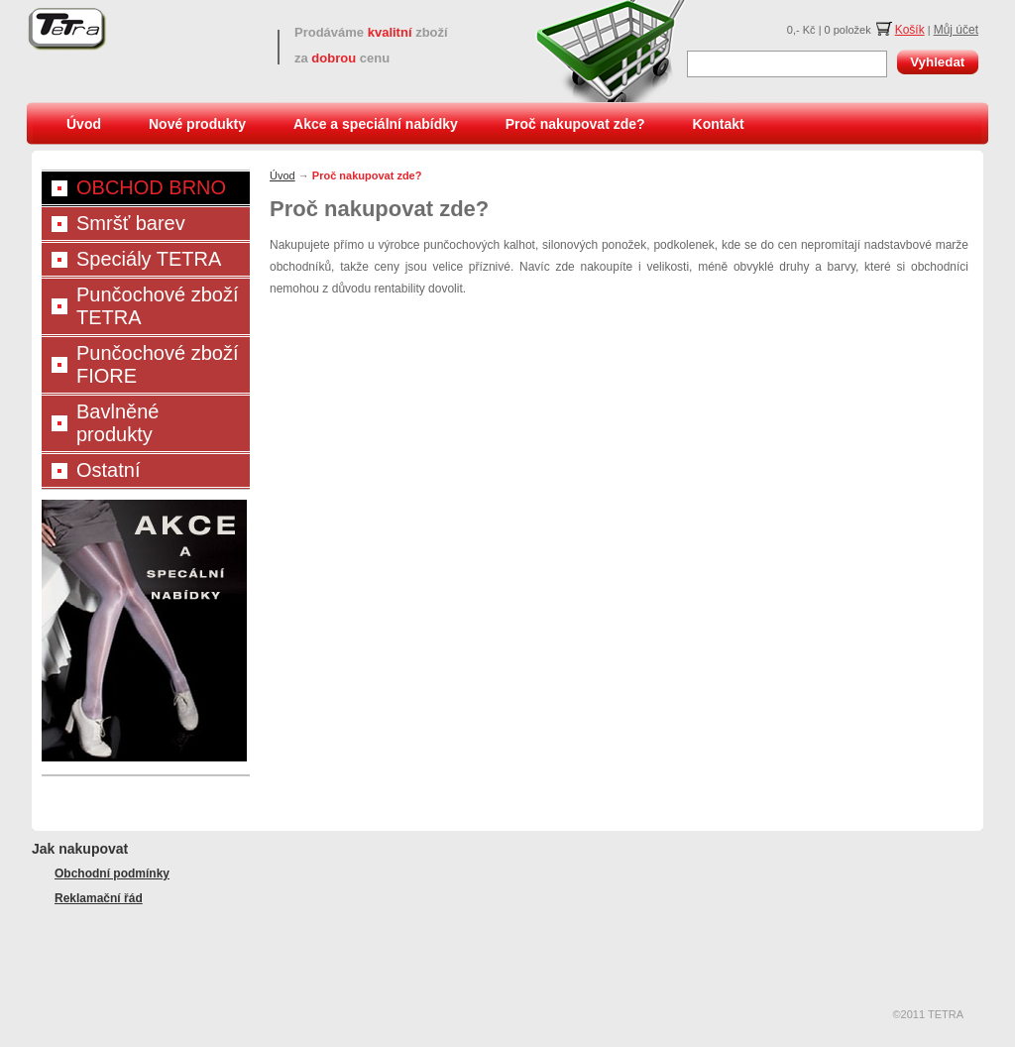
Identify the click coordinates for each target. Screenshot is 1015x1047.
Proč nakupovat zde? (575, 124)
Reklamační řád (99, 898)
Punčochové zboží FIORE (157, 364)
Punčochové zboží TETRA (157, 306)
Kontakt (718, 124)
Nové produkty (197, 124)
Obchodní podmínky (112, 873)
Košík (910, 30)
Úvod (83, 124)
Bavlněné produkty (117, 423)
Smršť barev (130, 223)
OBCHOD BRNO (151, 187)
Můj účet (956, 30)
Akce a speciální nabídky (375, 124)
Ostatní (108, 470)
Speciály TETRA (148, 259)
